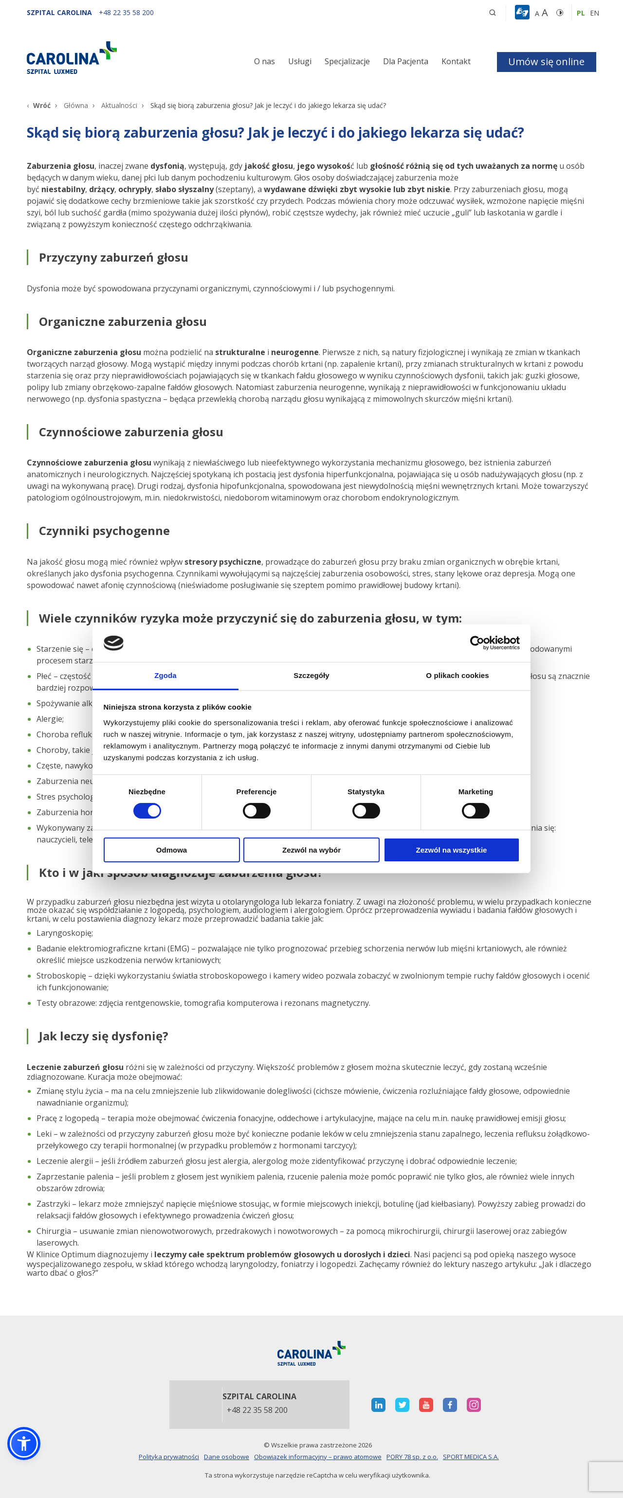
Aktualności (119, 105)
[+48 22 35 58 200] (126, 12)
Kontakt (456, 61)
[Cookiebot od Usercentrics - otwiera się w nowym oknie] (477, 643)
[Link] (117, 57)
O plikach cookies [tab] (457, 675)
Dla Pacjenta (405, 61)
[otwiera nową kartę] (378, 1405)
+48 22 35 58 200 (257, 1410)
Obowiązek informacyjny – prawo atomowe (318, 1456)
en (594, 13)
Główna (76, 105)
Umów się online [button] (546, 61)
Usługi (300, 61)
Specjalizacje (347, 61)
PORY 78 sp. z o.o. (412, 1456)
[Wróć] (39, 105)
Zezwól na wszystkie (451, 850)
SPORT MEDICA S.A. (471, 1456)
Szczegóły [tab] (311, 675)
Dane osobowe (226, 1456)
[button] (523, 12)
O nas (264, 61)
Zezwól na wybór (311, 850)
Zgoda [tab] (165, 675)
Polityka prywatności (169, 1456)
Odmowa (171, 850)
